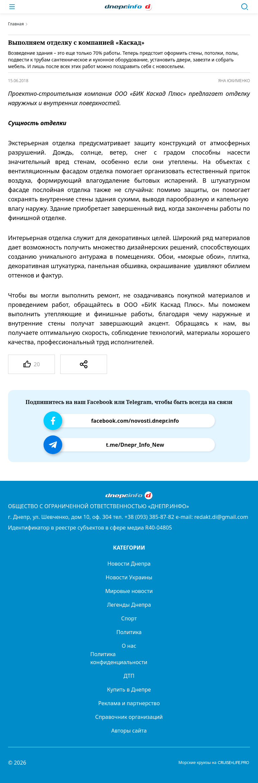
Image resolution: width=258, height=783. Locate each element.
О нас (129, 645)
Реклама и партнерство (129, 703)
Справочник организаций (129, 717)
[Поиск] (245, 7)
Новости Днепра (129, 563)
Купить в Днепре (129, 689)
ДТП (129, 675)
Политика (129, 632)
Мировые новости (129, 591)
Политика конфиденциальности (118, 658)
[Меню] (12, 7)
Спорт (129, 618)
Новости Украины (129, 577)
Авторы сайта (129, 730)
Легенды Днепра (129, 604)
